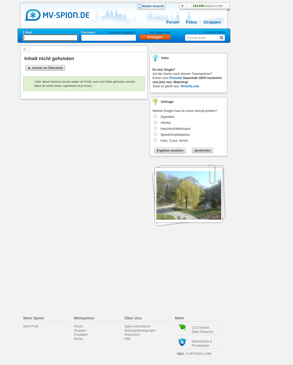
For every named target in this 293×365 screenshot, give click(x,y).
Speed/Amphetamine (175, 135)
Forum (172, 22)
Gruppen (212, 22)
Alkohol (166, 123)
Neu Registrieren (160, 32)
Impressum (132, 335)
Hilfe (127, 339)
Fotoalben (81, 335)
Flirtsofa (175, 78)
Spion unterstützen (137, 326)
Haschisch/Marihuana (175, 129)
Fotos (191, 22)
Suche (78, 339)
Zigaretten (168, 117)
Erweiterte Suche (214, 32)
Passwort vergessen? (122, 32)
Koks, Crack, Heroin (174, 140)
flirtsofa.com (190, 86)
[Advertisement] (256, 148)
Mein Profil (30, 326)
